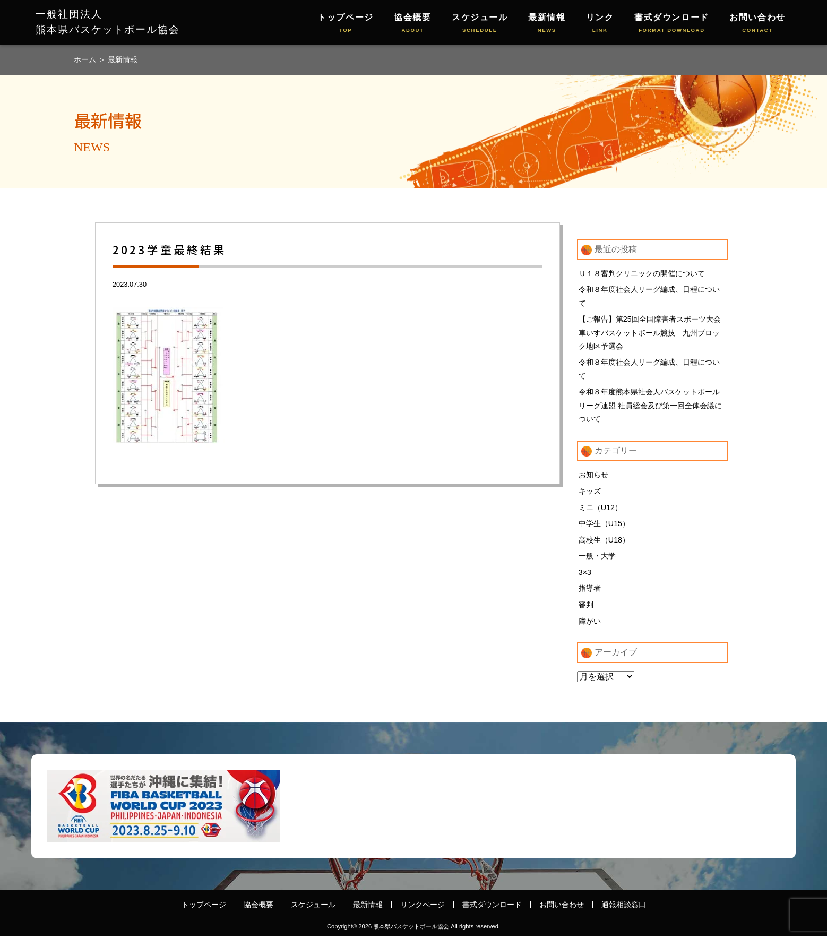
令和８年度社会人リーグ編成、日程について (649, 296)
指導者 (590, 590)
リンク (600, 24)
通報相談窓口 (623, 906)
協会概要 (412, 24)
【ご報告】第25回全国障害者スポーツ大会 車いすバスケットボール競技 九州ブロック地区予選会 (653, 333)
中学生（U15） (604, 525)
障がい (590, 622)
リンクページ (422, 906)
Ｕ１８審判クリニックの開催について (642, 273)
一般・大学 (597, 557)
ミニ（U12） (600, 508)
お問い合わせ (757, 24)
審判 (586, 607)
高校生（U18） (604, 541)
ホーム (86, 59)
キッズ (590, 492)
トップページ (345, 24)
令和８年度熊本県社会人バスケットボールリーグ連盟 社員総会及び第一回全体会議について (650, 406)
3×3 (585, 574)
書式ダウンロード (671, 24)
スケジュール (480, 24)
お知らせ (593, 476)
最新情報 (546, 24)
